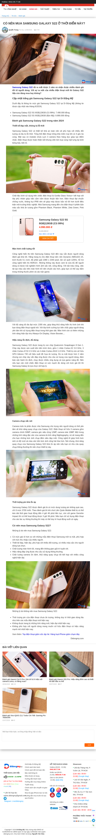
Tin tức (14, 16)
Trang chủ (5, 16)
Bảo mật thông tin (31, 773)
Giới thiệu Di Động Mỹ (33, 764)
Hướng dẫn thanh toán (33, 779)
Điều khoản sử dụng (32, 776)
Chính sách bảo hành (32, 767)
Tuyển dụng (29, 785)
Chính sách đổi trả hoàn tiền (35, 770)
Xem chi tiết (48, 238)
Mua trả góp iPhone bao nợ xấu (36, 793)
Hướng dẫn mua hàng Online (35, 782)
